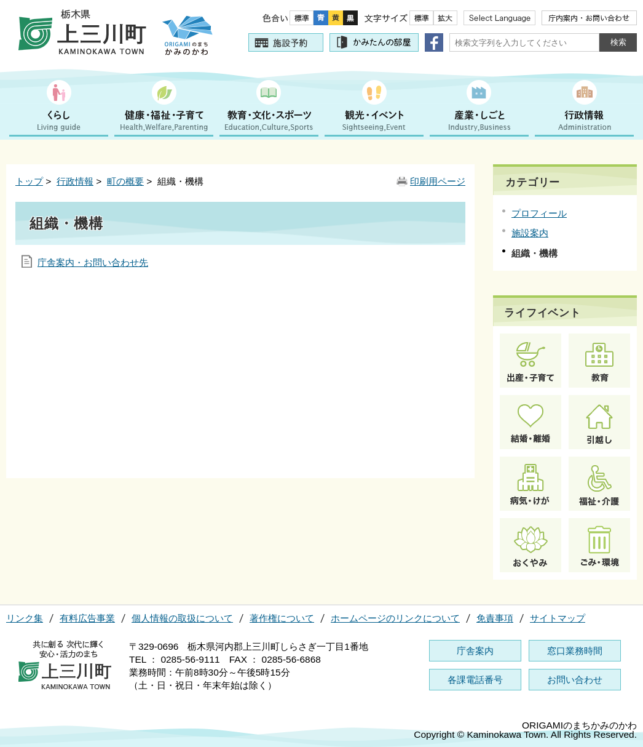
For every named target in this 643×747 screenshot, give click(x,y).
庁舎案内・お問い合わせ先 (92, 262)
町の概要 (125, 181)
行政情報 (75, 181)
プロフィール (539, 213)
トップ (29, 181)
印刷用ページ (437, 181)
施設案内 (529, 233)
